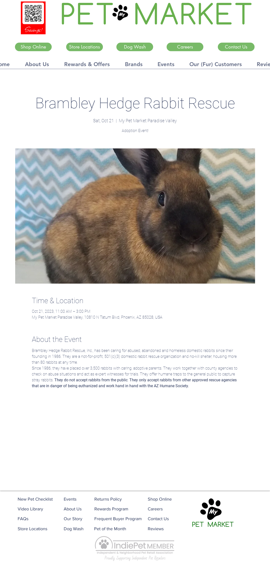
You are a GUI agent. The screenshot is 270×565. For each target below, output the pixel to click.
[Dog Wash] (134, 47)
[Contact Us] (236, 47)
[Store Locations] (84, 47)
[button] (37, 66)
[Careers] (185, 47)
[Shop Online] (33, 47)
